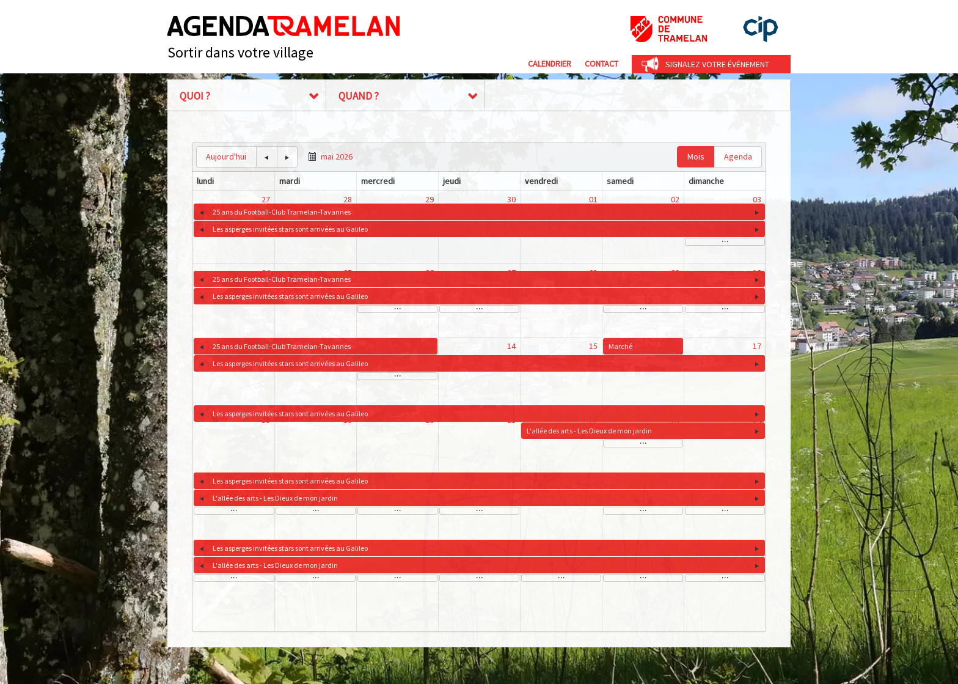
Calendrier (549, 63)
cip (761, 29)
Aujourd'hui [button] (226, 156)
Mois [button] (695, 156)
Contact (601, 63)
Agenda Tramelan (283, 26)
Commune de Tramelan (669, 29)
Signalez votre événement (717, 64)
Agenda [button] (738, 156)
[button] (267, 157)
